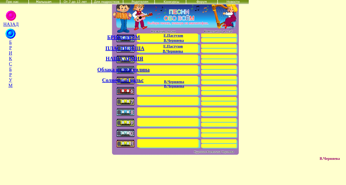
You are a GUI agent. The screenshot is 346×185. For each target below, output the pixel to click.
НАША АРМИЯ (124, 58)
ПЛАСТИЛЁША (124, 48)
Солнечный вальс (123, 80)
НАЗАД (11, 24)
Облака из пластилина (123, 69)
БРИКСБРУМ (123, 37)
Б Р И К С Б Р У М (10, 64)
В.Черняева (174, 40)
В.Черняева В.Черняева (174, 84)
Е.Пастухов (173, 35)
